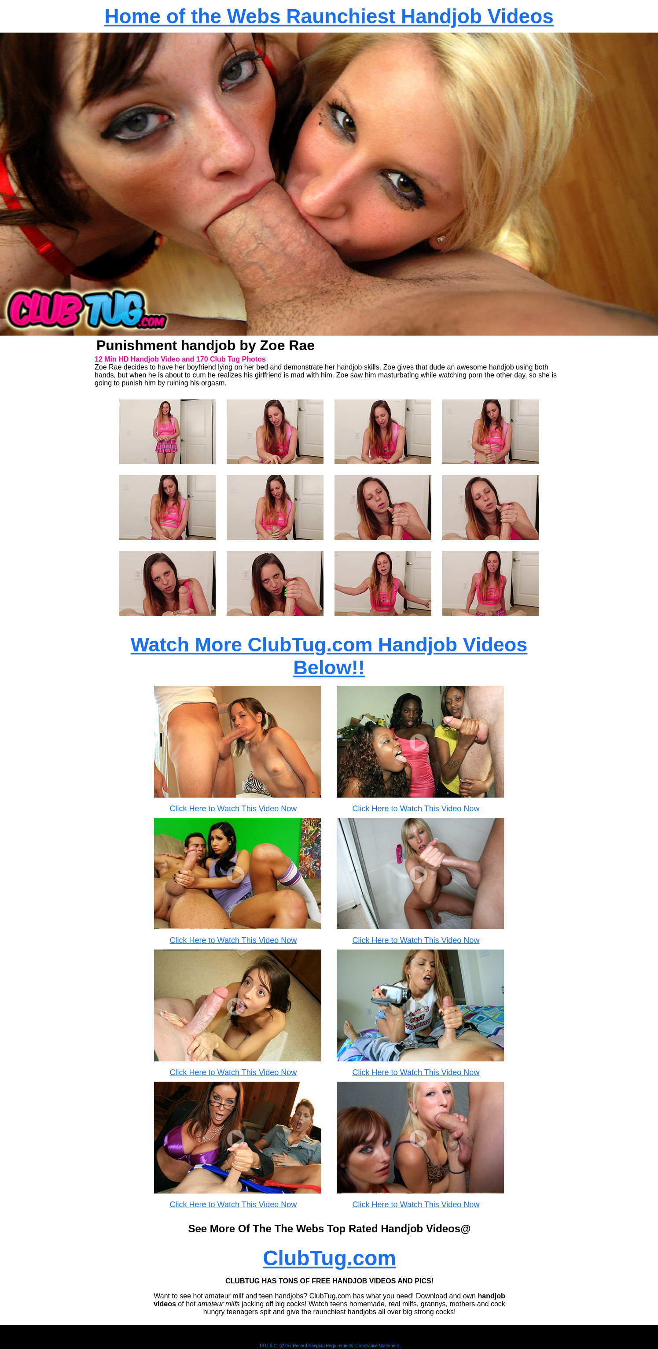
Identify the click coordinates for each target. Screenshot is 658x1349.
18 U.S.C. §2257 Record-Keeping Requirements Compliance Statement (329, 1345)
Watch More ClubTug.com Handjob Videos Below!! (329, 656)
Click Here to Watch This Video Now (233, 808)
